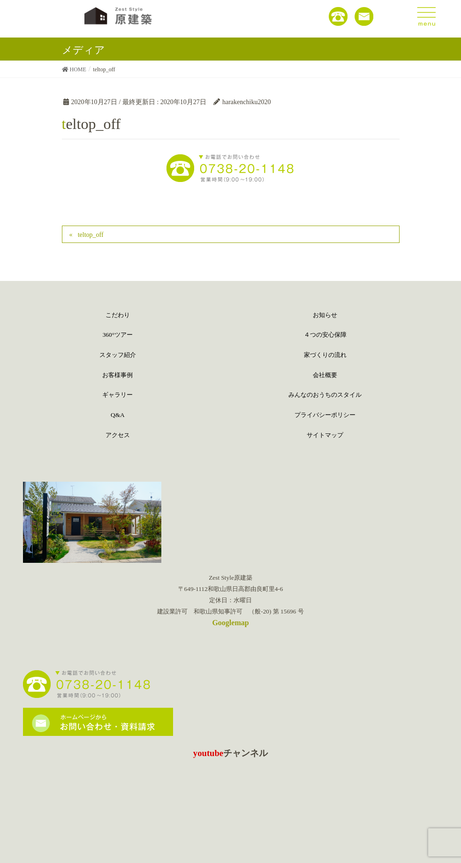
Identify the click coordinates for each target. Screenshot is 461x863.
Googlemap (230, 623)
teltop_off (91, 234)
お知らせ (325, 314)
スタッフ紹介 (117, 354)
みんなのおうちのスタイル (325, 394)
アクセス (118, 435)
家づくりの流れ (325, 354)
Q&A (118, 414)
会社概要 (325, 375)
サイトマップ (325, 435)
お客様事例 (117, 375)
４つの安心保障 (325, 334)
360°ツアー (118, 334)
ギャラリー (117, 394)
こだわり (118, 314)
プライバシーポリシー (325, 414)
